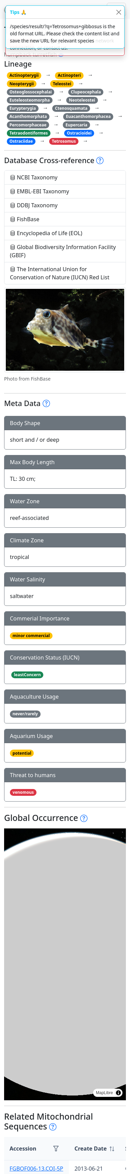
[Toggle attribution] (118, 1093)
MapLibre (104, 1092)
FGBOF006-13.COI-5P (36, 1168)
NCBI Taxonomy (34, 177)
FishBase (24, 219)
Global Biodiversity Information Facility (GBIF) (63, 251)
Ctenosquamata (71, 108)
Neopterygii (22, 84)
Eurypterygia (23, 108)
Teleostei (62, 84)
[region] (65, 964)
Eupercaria (76, 125)
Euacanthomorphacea (88, 116)
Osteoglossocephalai (31, 92)
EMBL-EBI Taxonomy (39, 191)
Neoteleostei (82, 100)
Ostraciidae (21, 141)
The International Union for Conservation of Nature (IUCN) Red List (59, 273)
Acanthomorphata (28, 116)
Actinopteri (69, 75)
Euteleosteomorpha (30, 100)
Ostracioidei (79, 133)
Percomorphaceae (28, 125)
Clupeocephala (86, 92)
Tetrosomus (64, 141)
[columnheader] (94, 1148)
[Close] (118, 12)
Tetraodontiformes (29, 133)
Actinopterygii (24, 75)
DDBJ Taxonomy (34, 205)
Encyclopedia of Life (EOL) (46, 233)
